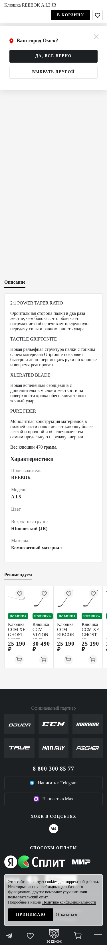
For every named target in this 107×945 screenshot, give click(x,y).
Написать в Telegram (53, 782)
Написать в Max (53, 798)
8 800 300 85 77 (53, 768)
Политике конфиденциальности (69, 902)
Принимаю (30, 914)
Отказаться (66, 914)
